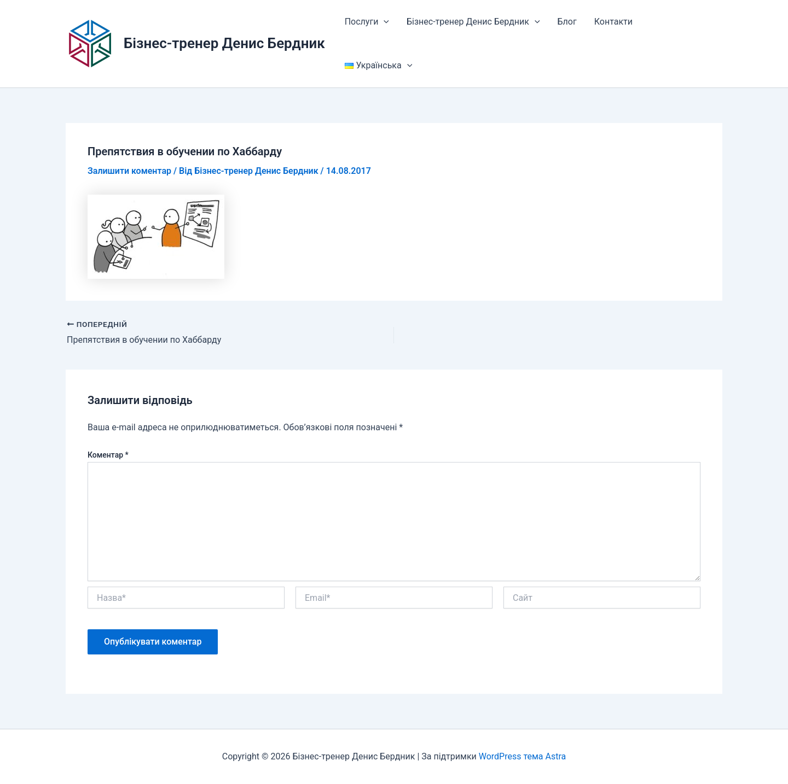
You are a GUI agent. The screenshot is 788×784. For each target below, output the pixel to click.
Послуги (367, 22)
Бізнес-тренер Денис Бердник (224, 43)
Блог (567, 21)
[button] (383, 22)
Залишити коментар (129, 171)
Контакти (613, 21)
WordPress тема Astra (522, 756)
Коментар (108, 454)
